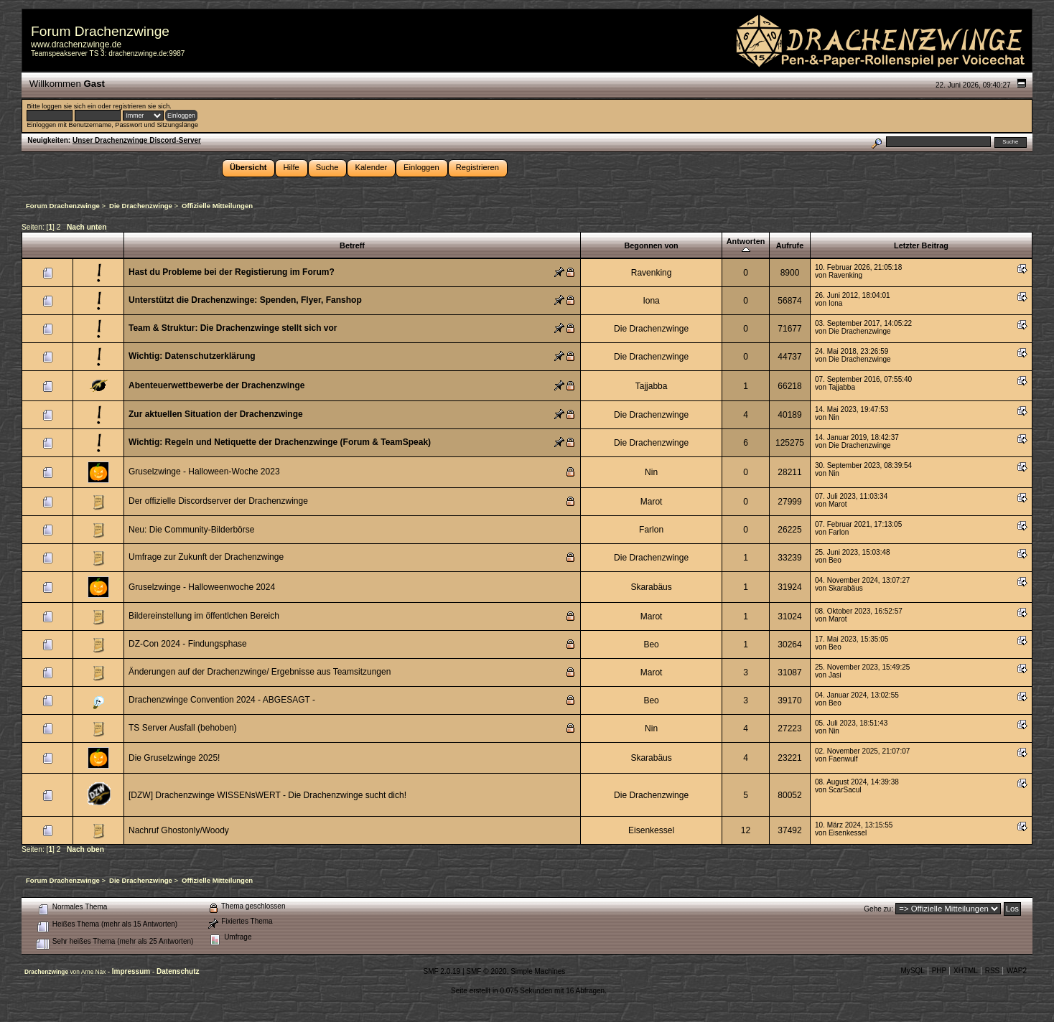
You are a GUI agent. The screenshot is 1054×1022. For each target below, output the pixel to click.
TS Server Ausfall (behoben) (183, 728)
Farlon (651, 530)
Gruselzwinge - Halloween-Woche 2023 (204, 472)
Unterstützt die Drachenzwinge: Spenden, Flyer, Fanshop (245, 300)
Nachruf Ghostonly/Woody (179, 830)
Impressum (132, 971)
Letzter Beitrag (921, 245)
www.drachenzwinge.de (76, 44)
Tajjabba (651, 386)
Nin (834, 417)
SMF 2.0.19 (441, 971)
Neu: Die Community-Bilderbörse (191, 530)
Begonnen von (651, 245)
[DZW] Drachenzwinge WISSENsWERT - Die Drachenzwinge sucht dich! (267, 795)
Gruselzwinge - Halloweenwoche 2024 (202, 587)
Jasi (835, 675)
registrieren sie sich (141, 106)
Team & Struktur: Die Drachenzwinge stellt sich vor (233, 328)
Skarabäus (650, 587)
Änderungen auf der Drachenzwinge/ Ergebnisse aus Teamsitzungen (260, 672)
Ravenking (651, 273)
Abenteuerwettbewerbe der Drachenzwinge (216, 385)
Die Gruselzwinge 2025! (174, 758)
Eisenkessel (651, 830)
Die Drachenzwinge (651, 329)
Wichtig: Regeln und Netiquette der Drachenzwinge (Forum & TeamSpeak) (280, 442)
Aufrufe (790, 245)
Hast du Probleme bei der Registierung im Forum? (232, 272)
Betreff (352, 245)
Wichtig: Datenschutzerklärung (192, 356)
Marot (651, 502)
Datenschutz (178, 971)
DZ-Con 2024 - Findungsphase (188, 644)
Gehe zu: (878, 909)
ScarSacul (845, 790)
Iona (651, 301)
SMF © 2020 (486, 971)
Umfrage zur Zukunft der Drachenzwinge (206, 557)
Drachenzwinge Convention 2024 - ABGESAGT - (222, 700)
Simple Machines (537, 971)
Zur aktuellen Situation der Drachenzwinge (216, 414)
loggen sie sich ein (68, 106)
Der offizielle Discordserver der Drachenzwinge (218, 501)
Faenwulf (843, 759)
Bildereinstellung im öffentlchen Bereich (204, 616)
